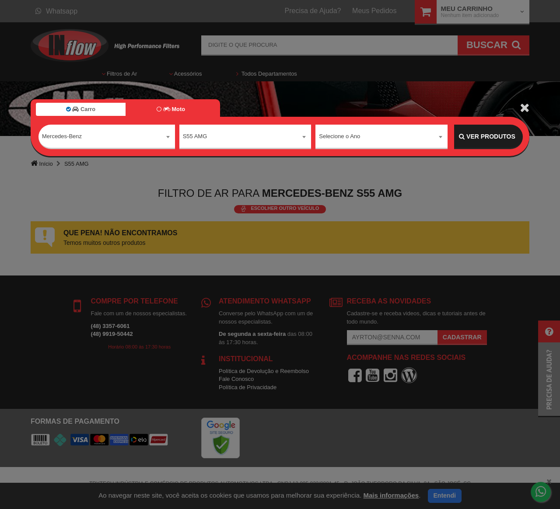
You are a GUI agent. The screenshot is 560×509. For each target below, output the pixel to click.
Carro (80, 109)
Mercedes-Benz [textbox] (62, 136)
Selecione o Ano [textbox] (339, 136)
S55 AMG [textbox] (195, 136)
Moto (171, 109)
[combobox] (106, 137)
